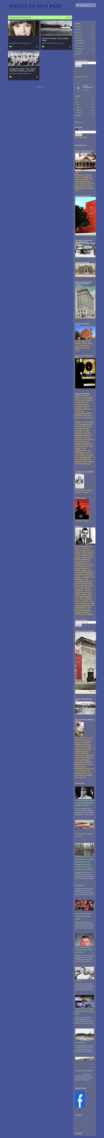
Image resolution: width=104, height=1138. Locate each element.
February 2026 (79, 35)
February (79, 110)
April (77, 104)
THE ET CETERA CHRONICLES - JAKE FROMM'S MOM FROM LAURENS (83, 916)
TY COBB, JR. (78, 980)
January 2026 (79, 37)
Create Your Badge (79, 1109)
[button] (37, 47)
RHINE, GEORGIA (79, 885)
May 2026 (78, 26)
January (78, 113)
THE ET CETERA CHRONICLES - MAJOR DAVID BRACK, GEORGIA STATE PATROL (84, 950)
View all (68, 17)
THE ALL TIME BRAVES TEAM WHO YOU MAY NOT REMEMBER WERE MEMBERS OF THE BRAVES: (84, 803)
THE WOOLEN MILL (80, 1042)
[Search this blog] (87, 5)
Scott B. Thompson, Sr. (88, 86)
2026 (76, 99)
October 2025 (79, 46)
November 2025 (79, 43)
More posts (40, 86)
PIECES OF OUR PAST (35, 6)
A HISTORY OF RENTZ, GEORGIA (83, 1070)
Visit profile (86, 90)
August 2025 (78, 51)
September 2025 (79, 48)
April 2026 (78, 29)
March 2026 (78, 32)
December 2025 (79, 40)
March (78, 107)
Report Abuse (79, 122)
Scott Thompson (78, 1090)
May (77, 101)
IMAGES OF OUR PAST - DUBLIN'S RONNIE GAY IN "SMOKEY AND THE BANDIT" (84, 1011)
